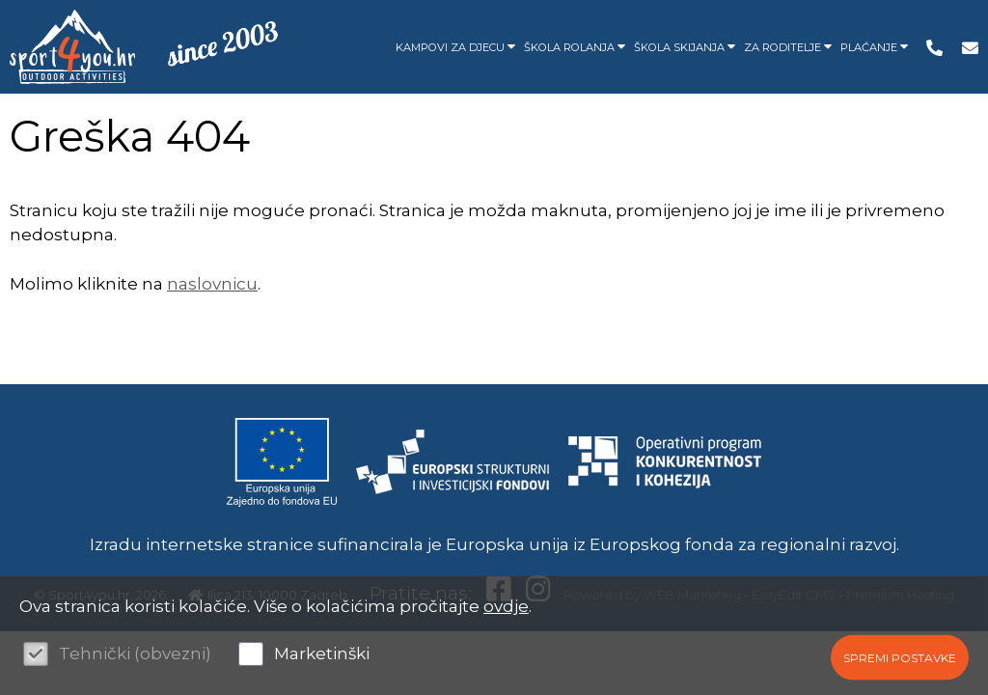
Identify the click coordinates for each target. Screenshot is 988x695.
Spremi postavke (899, 657)
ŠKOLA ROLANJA (574, 47)
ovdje (506, 606)
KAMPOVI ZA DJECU (455, 47)
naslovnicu (212, 283)
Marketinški (322, 653)
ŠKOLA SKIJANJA (684, 47)
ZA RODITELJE (787, 47)
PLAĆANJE (873, 47)
